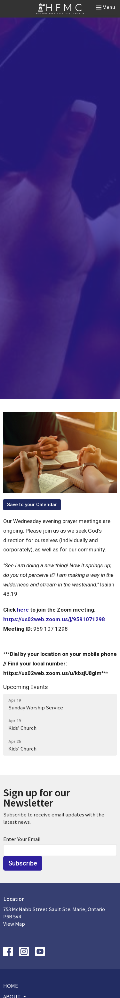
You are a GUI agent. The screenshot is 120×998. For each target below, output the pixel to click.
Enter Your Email (22, 839)
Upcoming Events (25, 687)
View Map (14, 923)
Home (10, 985)
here (23, 610)
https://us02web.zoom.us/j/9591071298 (54, 619)
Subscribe (22, 863)
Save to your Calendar (32, 504)
